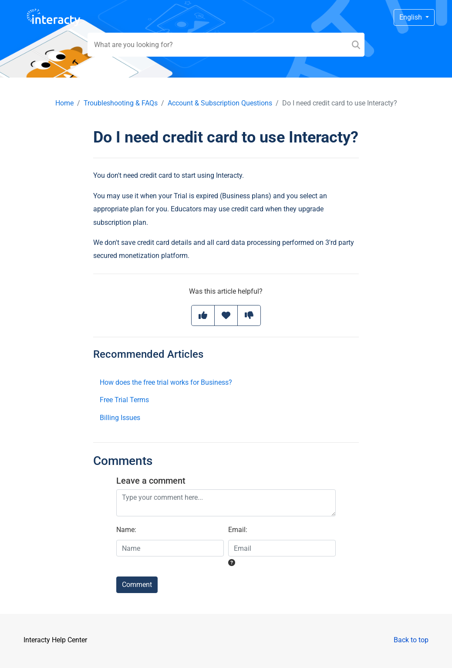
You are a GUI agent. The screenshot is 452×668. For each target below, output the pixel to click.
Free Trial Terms (124, 400)
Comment (137, 584)
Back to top (411, 640)
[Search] (355, 45)
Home (64, 103)
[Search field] (226, 45)
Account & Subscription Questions (220, 103)
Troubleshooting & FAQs (121, 103)
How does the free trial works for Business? (166, 382)
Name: (126, 530)
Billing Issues (120, 418)
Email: (237, 530)
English (411, 17)
